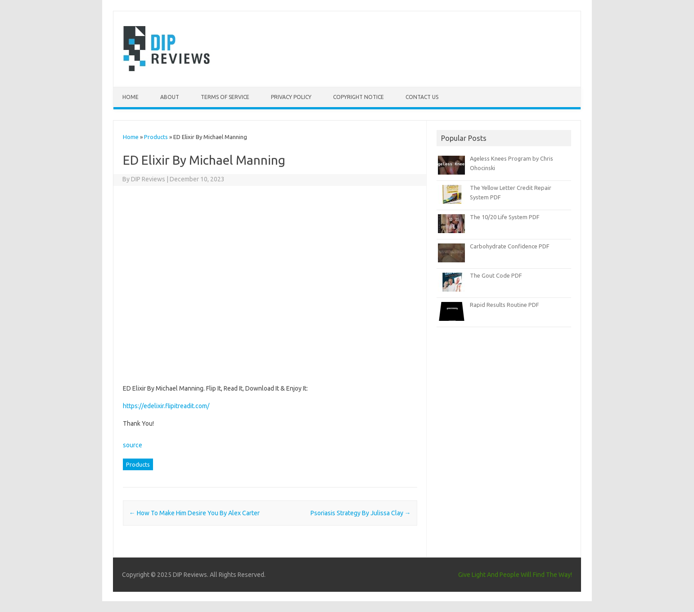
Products (156, 137)
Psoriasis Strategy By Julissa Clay (361, 513)
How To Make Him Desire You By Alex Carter (194, 513)
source (132, 445)
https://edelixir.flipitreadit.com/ (166, 406)
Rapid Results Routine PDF (504, 305)
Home (130, 97)
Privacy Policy (291, 97)
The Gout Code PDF (496, 275)
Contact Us (422, 97)
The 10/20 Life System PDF (505, 217)
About (169, 97)
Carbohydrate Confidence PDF (510, 246)
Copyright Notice (358, 97)
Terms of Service (225, 97)
